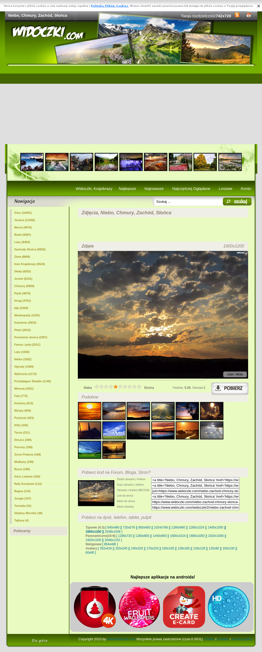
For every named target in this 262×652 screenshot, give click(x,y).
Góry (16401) (23, 212)
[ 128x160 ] (183, 548)
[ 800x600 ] (144, 527)
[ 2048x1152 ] (112, 540)
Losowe (225, 188)
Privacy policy (242, 639)
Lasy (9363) (22, 242)
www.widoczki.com (121, 639)
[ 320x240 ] (121, 548)
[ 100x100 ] (228, 548)
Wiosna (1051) (24, 388)
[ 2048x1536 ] (112, 531)
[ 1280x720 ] (125, 536)
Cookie (209, 639)
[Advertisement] (131, 105)
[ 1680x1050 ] (196, 536)
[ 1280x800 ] (142, 536)
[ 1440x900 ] (159, 536)
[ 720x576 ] (129, 527)
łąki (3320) (21, 308)
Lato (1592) (22, 351)
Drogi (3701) (22, 300)
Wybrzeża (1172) (25, 373)
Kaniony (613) (23, 403)
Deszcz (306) (23, 439)
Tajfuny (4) (21, 520)
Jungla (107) (22, 498)
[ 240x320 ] (137, 548)
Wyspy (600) (22, 410)
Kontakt (223, 639)
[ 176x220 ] (152, 548)
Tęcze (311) (22, 432)
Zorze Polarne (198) (27, 454)
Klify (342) (21, 425)
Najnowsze (154, 188)
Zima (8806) (22, 256)
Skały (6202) (22, 271)
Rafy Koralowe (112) (28, 483)
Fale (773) (21, 395)
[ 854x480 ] (110, 544)
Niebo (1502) (22, 359)
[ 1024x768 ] (161, 527)
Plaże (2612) (22, 329)
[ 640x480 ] (113, 527)
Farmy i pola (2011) (27, 344)
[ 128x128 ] (199, 548)
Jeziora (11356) (24, 220)
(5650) (24, 286)
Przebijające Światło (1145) (32, 381)
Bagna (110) (22, 491)
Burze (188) (22, 469)
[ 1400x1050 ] (215, 527)
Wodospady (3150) (27, 315)
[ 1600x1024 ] (177, 536)
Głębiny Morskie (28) (28, 513)
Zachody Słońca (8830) (30, 249)
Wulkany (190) (24, 461)
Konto (246, 188)
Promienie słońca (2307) (30, 337)
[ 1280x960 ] (178, 527)
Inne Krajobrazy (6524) (29, 264)
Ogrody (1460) (24, 366)
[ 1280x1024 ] (196, 527)
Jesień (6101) (23, 278)
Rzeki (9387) (22, 234)
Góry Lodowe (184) (27, 476)
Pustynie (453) (24, 417)
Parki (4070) (22, 293)
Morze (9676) (23, 227)
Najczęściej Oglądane (191, 188)
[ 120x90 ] (214, 548)
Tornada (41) (22, 505)
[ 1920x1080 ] (216, 536)
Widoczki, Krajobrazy (94, 188)
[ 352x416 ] (105, 548)
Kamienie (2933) (25, 322)
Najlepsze (127, 188)
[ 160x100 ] (168, 548)
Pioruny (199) (23, 447)
